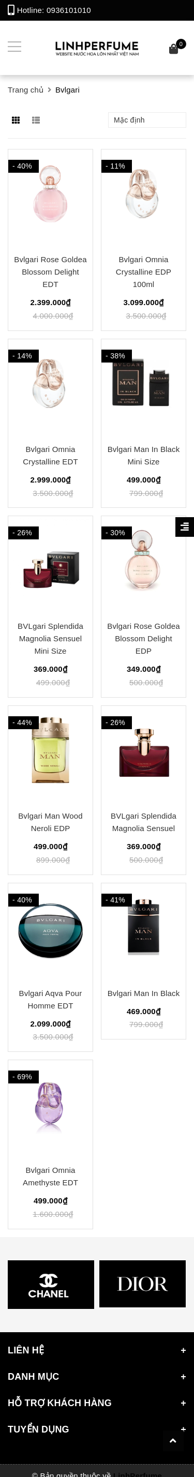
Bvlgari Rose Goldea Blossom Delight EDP (143, 638)
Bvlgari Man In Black (144, 993)
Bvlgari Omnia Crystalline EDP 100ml (143, 272)
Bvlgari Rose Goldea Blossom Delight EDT (50, 272)
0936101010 (69, 10)
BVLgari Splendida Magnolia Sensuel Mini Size (50, 638)
